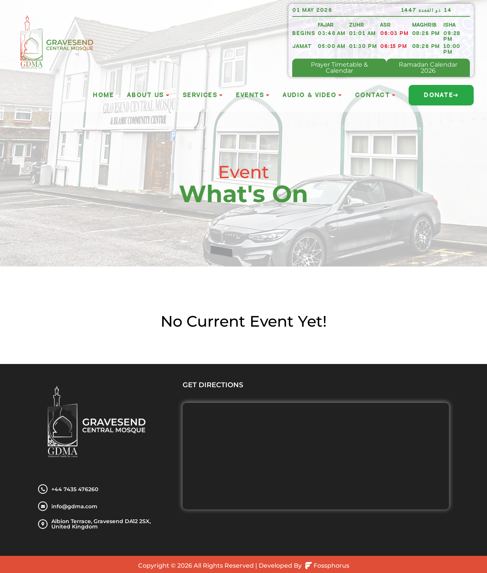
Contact (372, 95)
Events (250, 95)
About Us (145, 95)
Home (103, 95)
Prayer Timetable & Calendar (339, 67)
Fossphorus (327, 565)
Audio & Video (309, 95)
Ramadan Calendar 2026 (428, 67)
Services (200, 95)
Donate (441, 95)
